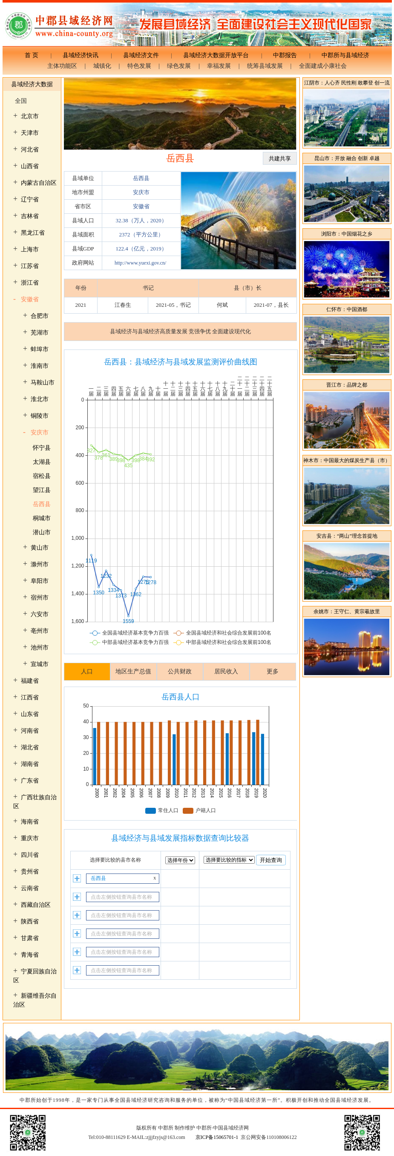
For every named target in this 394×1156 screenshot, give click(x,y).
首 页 (34, 55)
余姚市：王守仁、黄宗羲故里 (346, 611)
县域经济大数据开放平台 (216, 55)
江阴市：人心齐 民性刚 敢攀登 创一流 (347, 83)
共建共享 (280, 158)
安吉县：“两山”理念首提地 (346, 536)
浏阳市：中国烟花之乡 (346, 234)
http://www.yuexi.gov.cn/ (140, 263)
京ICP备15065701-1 (217, 1137)
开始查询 (271, 860)
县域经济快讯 (80, 55)
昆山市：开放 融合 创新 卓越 (347, 158)
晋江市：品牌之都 (346, 385)
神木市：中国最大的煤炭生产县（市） (346, 460)
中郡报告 (285, 55)
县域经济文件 (141, 55)
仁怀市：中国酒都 (346, 309)
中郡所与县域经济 (342, 55)
